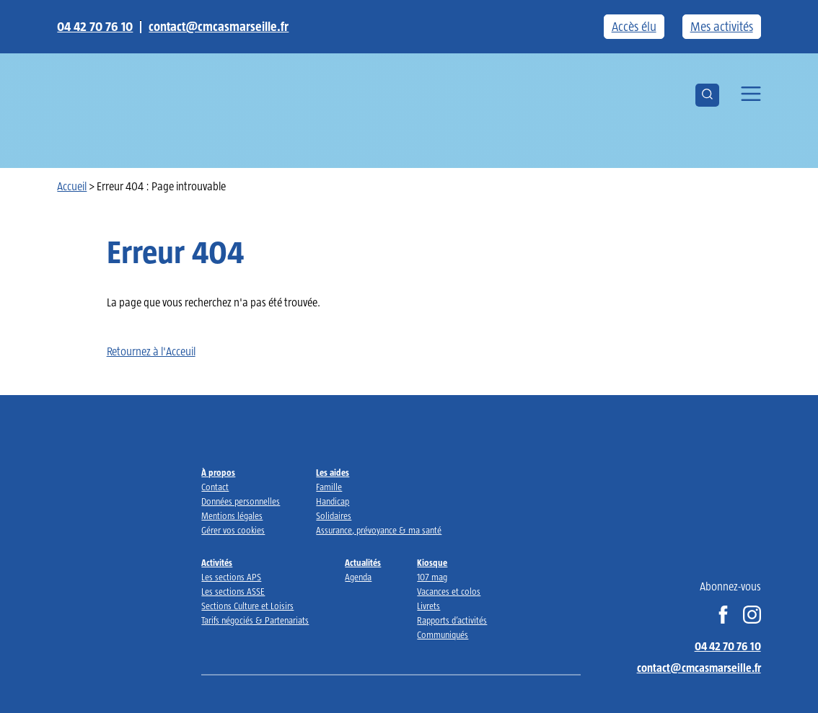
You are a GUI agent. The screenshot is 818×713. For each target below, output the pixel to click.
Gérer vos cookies (233, 530)
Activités (216, 562)
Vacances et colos (448, 591)
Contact (215, 487)
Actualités (363, 562)
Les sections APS (231, 577)
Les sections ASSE (233, 591)
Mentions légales (232, 515)
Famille (329, 487)
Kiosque (432, 562)
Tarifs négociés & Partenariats (255, 620)
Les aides (332, 472)
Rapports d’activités (452, 620)
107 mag (432, 577)
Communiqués (442, 634)
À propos (218, 472)
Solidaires (333, 515)
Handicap (332, 501)
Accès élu (634, 26)
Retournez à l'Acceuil (151, 351)
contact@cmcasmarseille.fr (219, 26)
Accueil (72, 186)
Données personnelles (240, 501)
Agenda (358, 577)
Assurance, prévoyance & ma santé (378, 530)
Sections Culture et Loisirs (247, 606)
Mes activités (721, 26)
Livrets (428, 606)
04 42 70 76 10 (95, 26)
